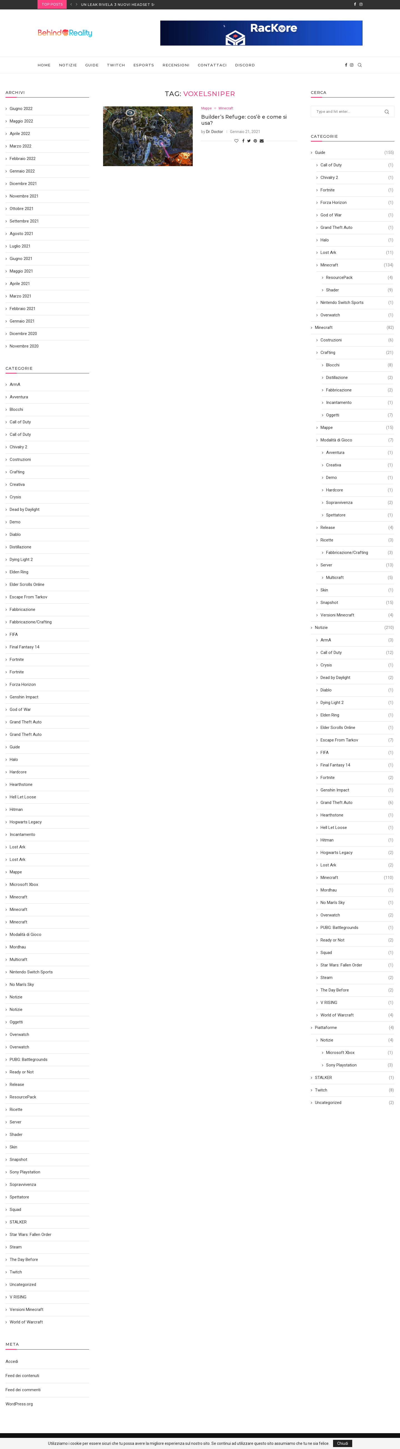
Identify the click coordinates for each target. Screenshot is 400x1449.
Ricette (357, 540)
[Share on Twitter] (249, 140)
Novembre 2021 (24, 195)
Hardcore (359, 490)
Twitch (116, 64)
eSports (143, 64)
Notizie (68, 64)
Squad (357, 952)
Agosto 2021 (21, 233)
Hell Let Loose (357, 827)
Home (44, 64)
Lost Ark (357, 252)
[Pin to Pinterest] (255, 140)
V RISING (357, 1002)
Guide (92, 64)
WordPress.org (19, 1403)
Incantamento (359, 402)
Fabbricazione (359, 390)
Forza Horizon (357, 202)
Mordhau (357, 890)
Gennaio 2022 (22, 170)
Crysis (357, 665)
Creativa (359, 465)
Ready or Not (357, 940)
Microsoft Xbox (359, 1052)
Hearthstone (357, 815)
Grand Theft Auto (357, 227)
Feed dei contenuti (22, 1375)
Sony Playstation (359, 1065)
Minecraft (227, 108)
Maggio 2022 (21, 120)
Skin (357, 590)
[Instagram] (360, 4)
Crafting (357, 352)
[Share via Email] (262, 140)
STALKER (354, 1077)
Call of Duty (357, 165)
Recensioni (175, 64)
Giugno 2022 (21, 108)
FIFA (357, 752)
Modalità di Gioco (357, 440)
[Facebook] (355, 4)
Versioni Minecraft (357, 615)
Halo (357, 240)
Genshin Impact (357, 790)
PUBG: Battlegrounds (357, 927)
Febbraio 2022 (23, 158)
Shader (359, 290)
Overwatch (357, 315)
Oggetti (359, 415)
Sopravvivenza (359, 502)
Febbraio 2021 (23, 308)
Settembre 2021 (24, 220)
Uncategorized (354, 1102)
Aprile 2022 (20, 133)
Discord (245, 64)
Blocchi (359, 365)
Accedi (12, 1360)
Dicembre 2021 (23, 183)
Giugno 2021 (21, 258)
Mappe (206, 108)
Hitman (357, 840)
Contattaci (212, 64)
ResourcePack (359, 277)
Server (357, 565)
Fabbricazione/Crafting (359, 552)
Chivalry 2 (357, 177)
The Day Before (357, 990)
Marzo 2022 (20, 145)
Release (357, 527)
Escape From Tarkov (357, 740)
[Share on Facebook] (243, 140)
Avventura (359, 452)
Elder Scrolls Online (357, 727)
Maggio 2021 (21, 270)
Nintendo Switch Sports (357, 302)
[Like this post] (236, 140)
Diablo (357, 690)
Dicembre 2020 (23, 333)
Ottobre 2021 (22, 208)
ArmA (357, 640)
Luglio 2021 (20, 245)
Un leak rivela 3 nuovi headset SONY (121, 5)
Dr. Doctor (214, 131)
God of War (357, 215)
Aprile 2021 (20, 283)
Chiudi (342, 1443)
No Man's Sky (357, 902)
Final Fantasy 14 (357, 765)
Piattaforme (354, 1027)
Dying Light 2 (357, 702)
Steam (357, 977)
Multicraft (359, 577)
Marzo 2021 (20, 295)
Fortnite (357, 190)
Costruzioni (357, 340)
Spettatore (359, 515)
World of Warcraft (357, 1015)
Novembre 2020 (24, 345)
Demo (359, 477)
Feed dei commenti (23, 1389)
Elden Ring (357, 715)
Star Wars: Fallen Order (357, 965)
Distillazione (359, 377)
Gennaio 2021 (22, 320)
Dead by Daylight (357, 677)
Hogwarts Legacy (357, 852)
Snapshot (357, 602)
